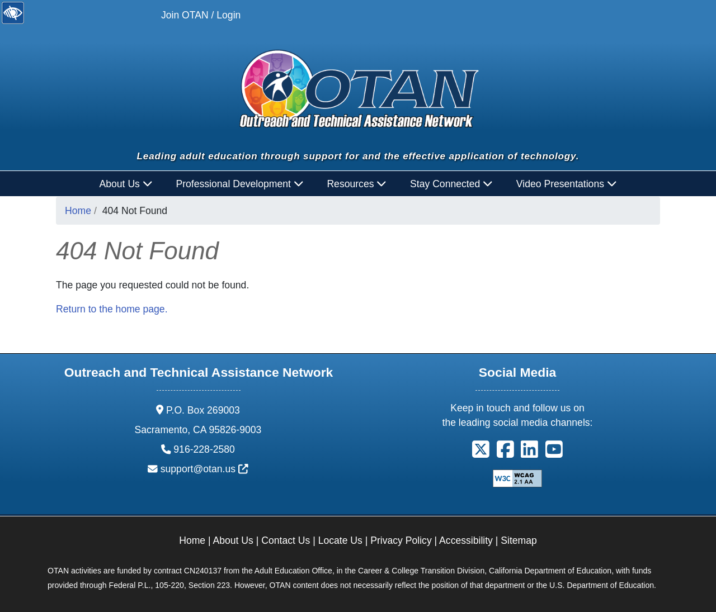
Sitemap (519, 540)
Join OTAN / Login (201, 15)
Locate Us (340, 540)
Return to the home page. (112, 309)
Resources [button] (357, 183)
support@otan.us (204, 469)
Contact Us (285, 540)
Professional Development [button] (239, 183)
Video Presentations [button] (566, 183)
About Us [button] (126, 183)
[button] (480, 452)
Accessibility (466, 540)
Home (78, 210)
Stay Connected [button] (451, 183)
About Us (233, 540)
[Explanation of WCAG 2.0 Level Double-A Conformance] (517, 477)
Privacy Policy (401, 540)
